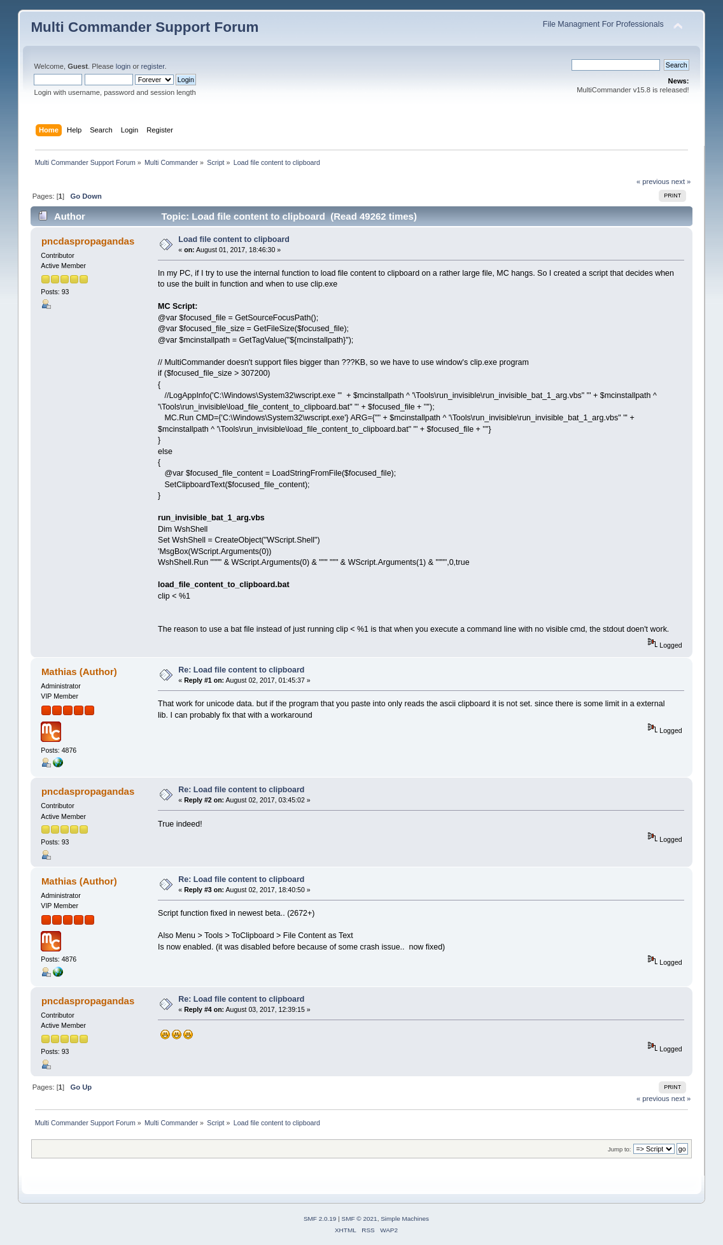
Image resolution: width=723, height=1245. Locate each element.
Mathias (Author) (79, 671)
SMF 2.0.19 (320, 1218)
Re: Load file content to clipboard (241, 669)
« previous (653, 181)
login (123, 66)
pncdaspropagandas (87, 241)
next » (681, 181)
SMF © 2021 (359, 1218)
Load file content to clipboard (234, 239)
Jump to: (619, 1149)
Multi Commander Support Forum (144, 27)
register (153, 66)
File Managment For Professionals (603, 24)
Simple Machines (405, 1218)
